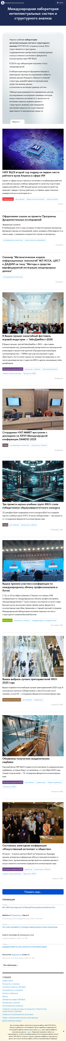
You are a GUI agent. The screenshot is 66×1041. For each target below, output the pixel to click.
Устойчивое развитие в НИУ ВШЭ (14, 987)
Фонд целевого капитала (11, 1003)
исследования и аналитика (12, 240)
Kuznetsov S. (17, 915)
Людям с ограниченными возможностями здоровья (20, 1018)
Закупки (5, 996)
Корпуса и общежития (10, 993)
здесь (39, 1030)
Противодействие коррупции (12, 1006)
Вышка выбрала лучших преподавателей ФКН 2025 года (29, 680)
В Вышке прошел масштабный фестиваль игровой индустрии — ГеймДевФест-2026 (27, 337)
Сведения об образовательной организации (17, 1014)
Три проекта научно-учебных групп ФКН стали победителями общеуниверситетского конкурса (31, 505)
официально (38, 700)
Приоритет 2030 (29, 373)
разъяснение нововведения (35, 240)
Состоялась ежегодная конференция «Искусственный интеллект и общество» (26, 847)
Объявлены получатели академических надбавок (25, 760)
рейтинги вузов (52, 199)
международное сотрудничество (44, 620)
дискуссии (28, 869)
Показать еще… (33, 891)
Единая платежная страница (11, 1021)
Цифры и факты (7, 981)
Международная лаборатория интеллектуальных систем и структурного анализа (33, 13)
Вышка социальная (54, 782)
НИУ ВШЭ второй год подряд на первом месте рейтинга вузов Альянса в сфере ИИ (30, 173)
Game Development (50, 369)
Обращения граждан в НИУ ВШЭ (13, 999)
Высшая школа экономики (14, 3)
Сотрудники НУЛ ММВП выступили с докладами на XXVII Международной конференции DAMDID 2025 (25, 436)
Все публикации (11, 965)
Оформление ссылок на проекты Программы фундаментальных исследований (29, 218)
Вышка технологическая (35, 199)
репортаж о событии (32, 369)
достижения (20, 199)
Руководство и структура (11, 984)
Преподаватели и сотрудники (12, 990)
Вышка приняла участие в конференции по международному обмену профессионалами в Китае (29, 587)
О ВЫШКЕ (6, 977)
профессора (40, 782)
